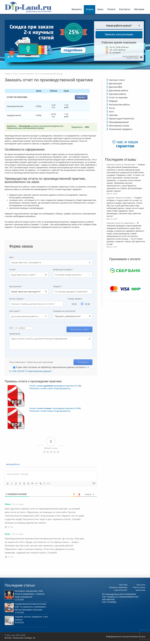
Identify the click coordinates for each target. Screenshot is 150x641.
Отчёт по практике (118, 97)
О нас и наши (125, 144)
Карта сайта (123, 585)
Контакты (124, 9)
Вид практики (15, 286)
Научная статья (117, 80)
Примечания (14, 334)
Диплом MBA (115, 87)
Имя (11, 257)
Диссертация (115, 83)
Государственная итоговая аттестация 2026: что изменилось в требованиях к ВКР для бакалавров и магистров (30, 607)
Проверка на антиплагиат (64, 311)
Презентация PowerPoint (121, 118)
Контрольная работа (119, 104)
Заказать (76, 9)
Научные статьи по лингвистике (121, 164)
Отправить (83, 362)
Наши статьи (141, 585)
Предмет (57, 286)
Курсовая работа (117, 94)
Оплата (111, 9)
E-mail (12, 269)
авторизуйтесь (12, 464)
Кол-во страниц (16, 299)
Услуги (89, 9)
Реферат (113, 101)
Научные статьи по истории (119, 198)
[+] (48, 483)
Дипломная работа (118, 90)
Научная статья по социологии (120, 223)
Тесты (112, 108)
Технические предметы (120, 129)
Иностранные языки (119, 125)
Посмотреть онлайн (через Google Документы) (50, 388)
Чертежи (113, 115)
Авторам (139, 9)
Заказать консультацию (119, 34)
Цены (100, 9)
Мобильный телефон (63, 269)
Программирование (119, 122)
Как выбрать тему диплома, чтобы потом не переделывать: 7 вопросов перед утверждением (29, 594)
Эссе (111, 111)
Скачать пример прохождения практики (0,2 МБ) (55, 386)
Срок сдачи (15, 311)
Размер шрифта (75, 299)
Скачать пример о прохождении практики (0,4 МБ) (55, 408)
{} (44, 483)
